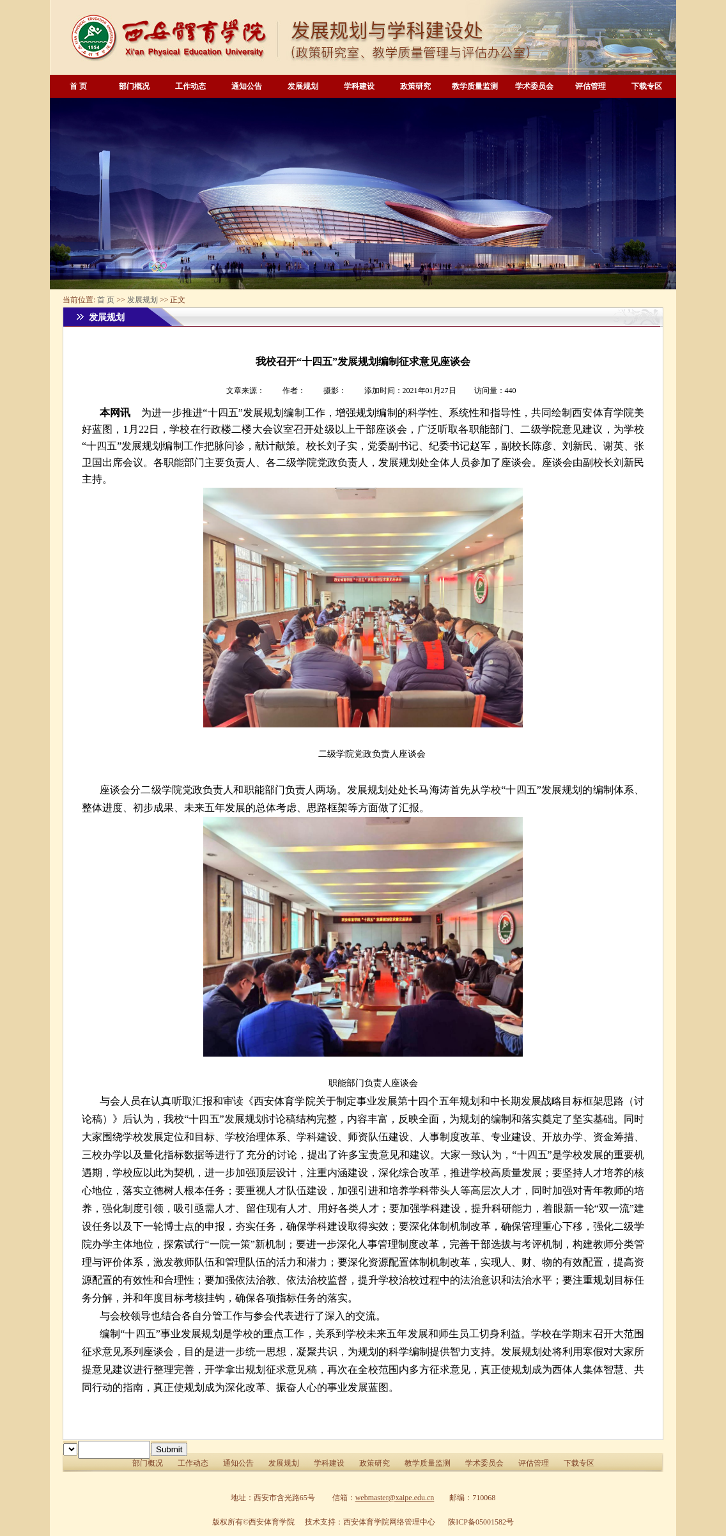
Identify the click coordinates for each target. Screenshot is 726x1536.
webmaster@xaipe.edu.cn (395, 1497)
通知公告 (246, 86)
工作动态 (190, 86)
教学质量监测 (475, 86)
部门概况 (134, 86)
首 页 (78, 86)
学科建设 (359, 86)
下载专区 (646, 86)
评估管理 (590, 86)
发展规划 (303, 86)
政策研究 (415, 86)
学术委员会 (534, 86)
